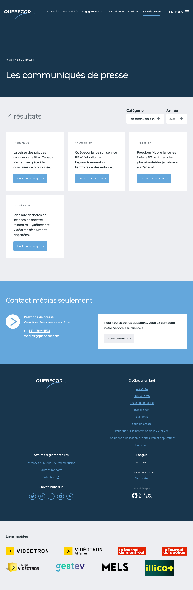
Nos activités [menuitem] (70, 11)
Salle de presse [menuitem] (151, 11)
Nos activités (142, 395)
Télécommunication (142, 118)
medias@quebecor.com (41, 336)
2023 (172, 118)
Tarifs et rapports (51, 470)
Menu (182, 11)
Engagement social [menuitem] (93, 11)
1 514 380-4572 (39, 330)
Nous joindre (142, 445)
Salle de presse (142, 424)
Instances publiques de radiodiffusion (51, 463)
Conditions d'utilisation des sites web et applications (142, 438)
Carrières (142, 417)
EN (171, 12)
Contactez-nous (118, 338)
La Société (142, 388)
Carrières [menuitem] (133, 11)
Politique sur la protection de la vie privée (141, 431)
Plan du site (141, 478)
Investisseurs (141, 410)
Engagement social (142, 402)
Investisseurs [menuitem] (117, 11)
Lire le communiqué (29, 178)
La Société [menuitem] (53, 11)
